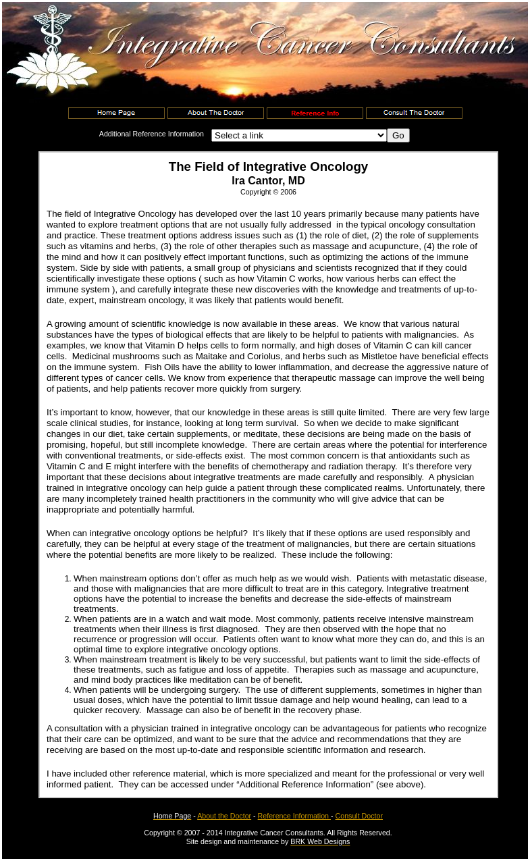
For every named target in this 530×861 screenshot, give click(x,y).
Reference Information (294, 816)
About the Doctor (224, 816)
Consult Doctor (359, 816)
